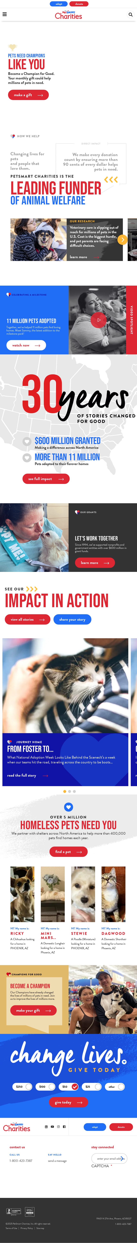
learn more (84, 257)
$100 (47, 1086)
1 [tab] (64, 791)
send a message (57, 1160)
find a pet (68, 852)
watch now (26, 345)
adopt (59, 4)
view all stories (27, 619)
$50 (70, 1086)
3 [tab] (74, 791)
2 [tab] (69, 791)
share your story (72, 619)
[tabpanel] (65, 712)
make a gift (28, 95)
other (116, 1086)
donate (79, 4)
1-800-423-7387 (21, 1160)
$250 (24, 1086)
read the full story (27, 775)
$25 (93, 1086)
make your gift (33, 1010)
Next (122, 240)
